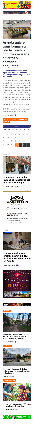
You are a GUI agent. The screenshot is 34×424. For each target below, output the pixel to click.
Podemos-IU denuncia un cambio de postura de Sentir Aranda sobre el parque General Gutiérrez (16, 336)
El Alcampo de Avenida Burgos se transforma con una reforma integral (17, 180)
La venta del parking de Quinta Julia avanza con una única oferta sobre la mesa (16, 371)
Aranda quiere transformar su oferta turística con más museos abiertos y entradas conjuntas (16, 54)
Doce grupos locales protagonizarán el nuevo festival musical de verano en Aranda (17, 257)
